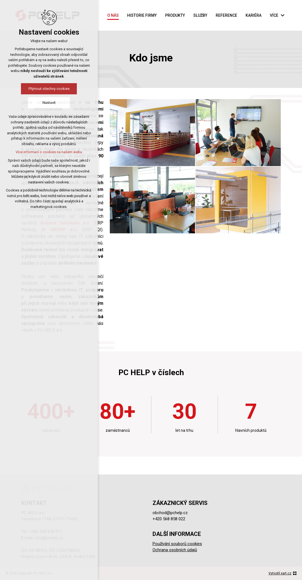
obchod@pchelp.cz (170, 512)
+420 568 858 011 (45, 531)
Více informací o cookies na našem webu (49, 152)
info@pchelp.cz (49, 537)
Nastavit (49, 102)
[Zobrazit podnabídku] (282, 15)
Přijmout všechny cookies (49, 89)
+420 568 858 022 (169, 518)
